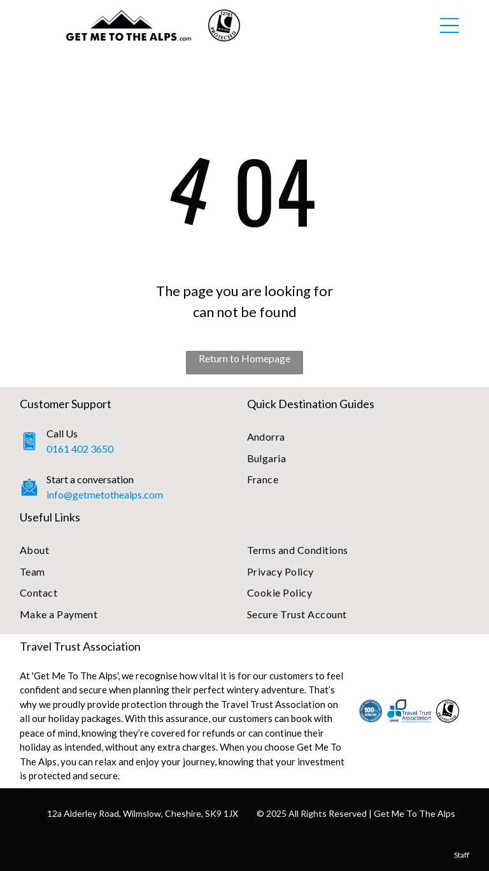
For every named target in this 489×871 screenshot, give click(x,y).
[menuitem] (358, 436)
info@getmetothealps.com (104, 494)
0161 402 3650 (79, 449)
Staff (461, 855)
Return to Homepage (244, 358)
